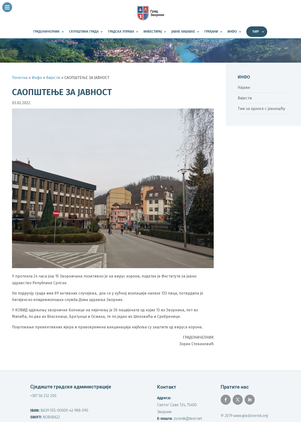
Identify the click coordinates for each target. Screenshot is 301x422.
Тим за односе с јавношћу (261, 108)
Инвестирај (152, 32)
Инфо (232, 32)
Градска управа (121, 32)
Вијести (245, 98)
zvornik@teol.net (188, 418)
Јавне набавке (183, 32)
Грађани (211, 32)
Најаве (244, 87)
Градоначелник (46, 32)
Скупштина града (84, 32)
